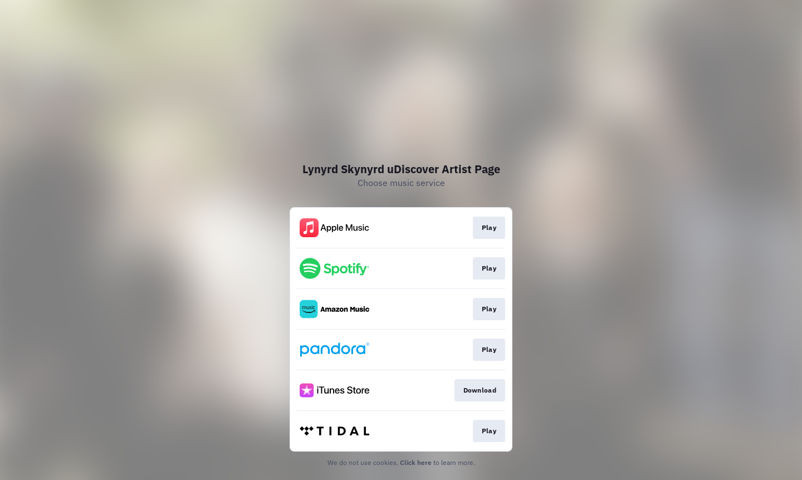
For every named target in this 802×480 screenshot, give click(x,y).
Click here (416, 462)
